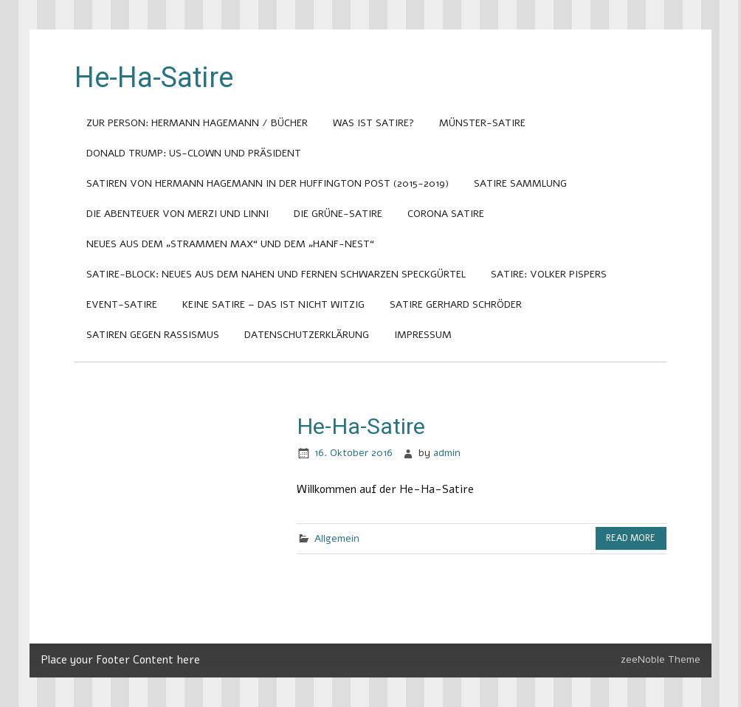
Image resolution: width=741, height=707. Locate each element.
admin (447, 453)
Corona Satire (445, 214)
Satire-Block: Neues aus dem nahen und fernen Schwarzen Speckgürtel (276, 274)
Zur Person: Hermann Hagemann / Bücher (197, 123)
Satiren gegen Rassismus (152, 335)
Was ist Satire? (373, 123)
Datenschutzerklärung (306, 335)
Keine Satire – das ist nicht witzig (273, 304)
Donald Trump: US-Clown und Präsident (193, 153)
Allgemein (336, 538)
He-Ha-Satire (361, 426)
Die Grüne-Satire (338, 214)
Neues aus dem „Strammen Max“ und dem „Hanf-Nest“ (230, 244)
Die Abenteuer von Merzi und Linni (177, 214)
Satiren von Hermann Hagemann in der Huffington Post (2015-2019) (267, 183)
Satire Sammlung (520, 183)
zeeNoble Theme (660, 659)
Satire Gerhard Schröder (456, 304)
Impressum (423, 335)
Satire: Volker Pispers (549, 274)
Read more (630, 538)
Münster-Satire (482, 123)
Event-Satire (121, 304)
